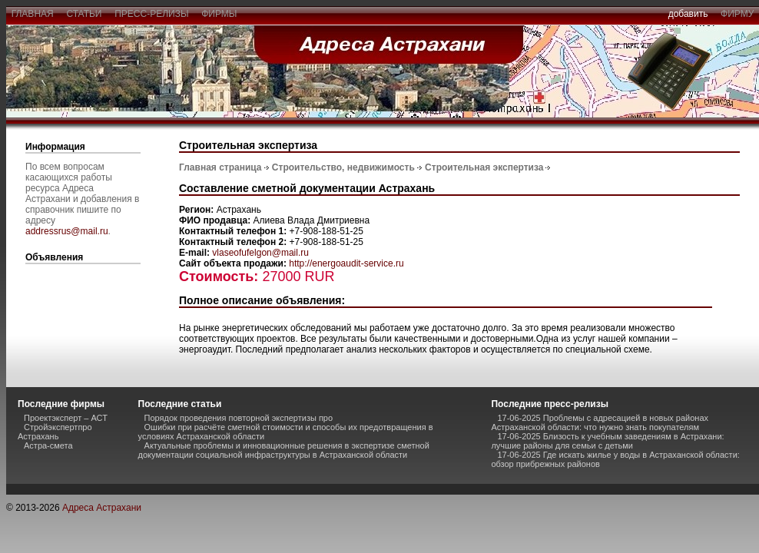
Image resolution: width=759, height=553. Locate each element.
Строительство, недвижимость (343, 167)
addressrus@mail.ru (66, 231)
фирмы (220, 13)
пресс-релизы (152, 13)
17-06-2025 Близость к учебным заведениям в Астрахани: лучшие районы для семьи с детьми (607, 441)
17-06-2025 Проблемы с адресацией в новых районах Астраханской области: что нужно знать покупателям (599, 422)
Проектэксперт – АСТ (66, 417)
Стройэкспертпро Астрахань (55, 431)
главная (32, 13)
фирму (737, 13)
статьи (84, 13)
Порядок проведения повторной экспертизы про (238, 417)
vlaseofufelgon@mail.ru (260, 252)
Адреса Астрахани (101, 507)
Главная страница (220, 167)
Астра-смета (48, 445)
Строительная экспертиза (484, 167)
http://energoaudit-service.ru (346, 263)
